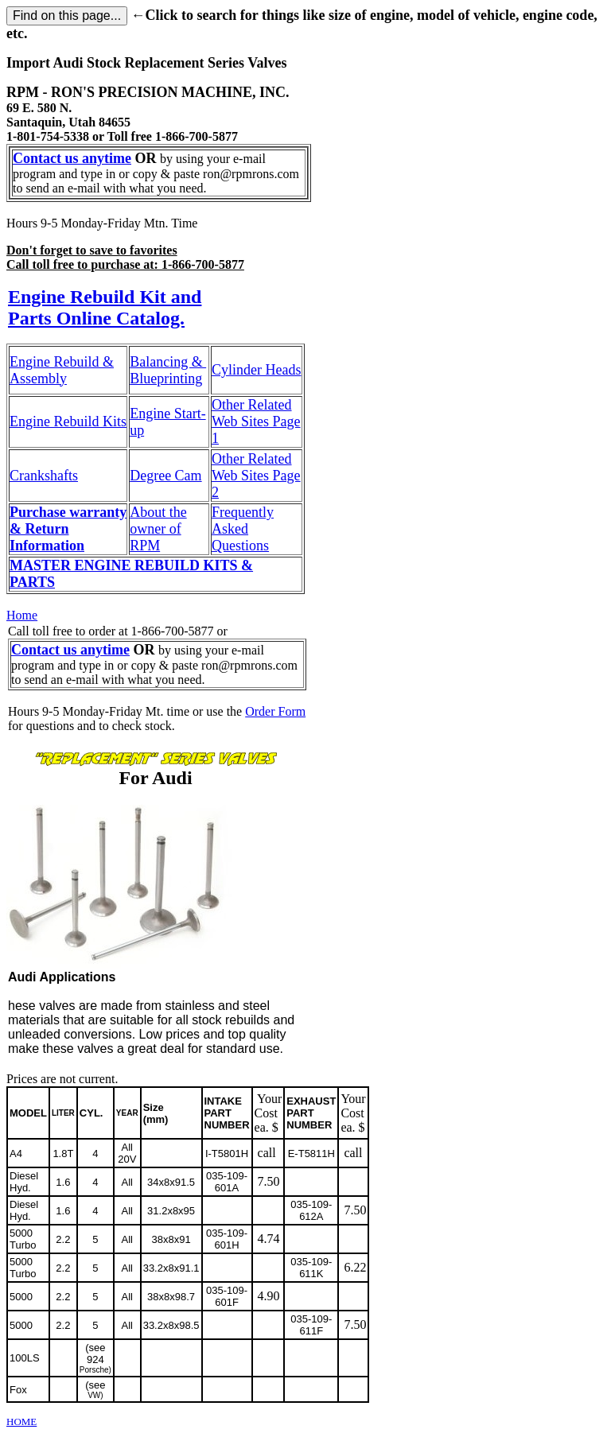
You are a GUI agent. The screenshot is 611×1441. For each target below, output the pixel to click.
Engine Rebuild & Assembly (62, 370)
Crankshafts (44, 476)
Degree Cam (165, 476)
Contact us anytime (72, 158)
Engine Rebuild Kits (68, 421)
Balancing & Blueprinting (168, 370)
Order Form (275, 711)
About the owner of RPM (158, 528)
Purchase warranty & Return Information (68, 528)
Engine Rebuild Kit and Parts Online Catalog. (104, 307)
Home (21, 615)
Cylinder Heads (256, 370)
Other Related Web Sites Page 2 (256, 475)
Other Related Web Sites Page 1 (256, 421)
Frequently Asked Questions (243, 528)
